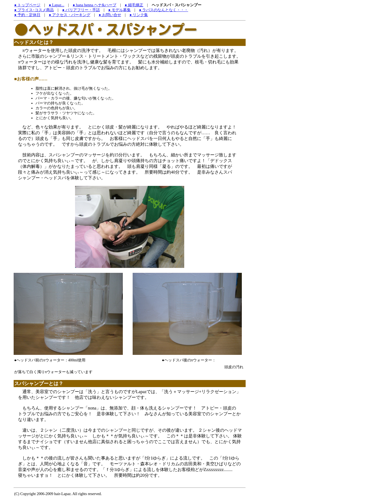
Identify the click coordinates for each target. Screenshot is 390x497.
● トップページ (27, 5)
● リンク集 (138, 15)
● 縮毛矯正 (134, 5)
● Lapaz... (56, 5)
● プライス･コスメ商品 (34, 10)
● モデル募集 (119, 10)
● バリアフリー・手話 (81, 10)
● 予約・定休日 (27, 15)
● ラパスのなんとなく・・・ (163, 10)
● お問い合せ (110, 15)
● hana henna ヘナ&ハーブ (94, 5)
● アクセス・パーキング (69, 15)
